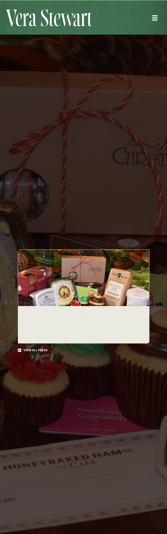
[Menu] (154, 18)
